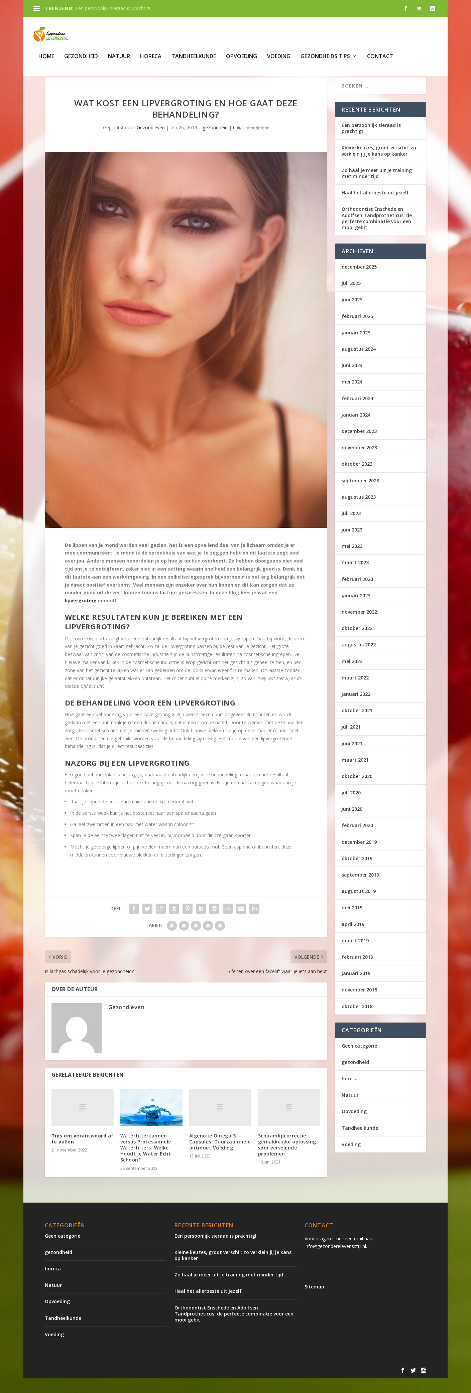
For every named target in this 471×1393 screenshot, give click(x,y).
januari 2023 (356, 610)
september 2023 (360, 495)
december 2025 (359, 282)
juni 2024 (352, 380)
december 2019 (359, 857)
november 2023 (359, 462)
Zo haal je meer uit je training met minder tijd (377, 188)
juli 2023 (351, 528)
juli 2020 (351, 807)
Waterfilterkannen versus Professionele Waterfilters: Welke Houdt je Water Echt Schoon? (145, 1162)
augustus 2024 (359, 363)
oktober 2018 (357, 1021)
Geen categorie (359, 1060)
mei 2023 (352, 561)
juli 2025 (351, 298)
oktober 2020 (357, 791)
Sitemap (314, 1301)
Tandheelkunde (193, 59)
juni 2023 (352, 544)
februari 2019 (357, 971)
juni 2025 (352, 314)
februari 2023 (357, 594)
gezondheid (81, 59)
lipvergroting (81, 615)
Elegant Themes (100, 1385)
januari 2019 (356, 988)
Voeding (278, 59)
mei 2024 (352, 397)
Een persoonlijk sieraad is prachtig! (113, 8)
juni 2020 (352, 824)
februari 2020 (357, 840)
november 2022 (359, 626)
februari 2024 (357, 413)
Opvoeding (241, 59)
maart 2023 (355, 577)
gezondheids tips (325, 59)
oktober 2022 (357, 643)
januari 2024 (356, 429)
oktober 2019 (357, 873)
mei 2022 (352, 676)
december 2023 (359, 446)
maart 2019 (355, 955)
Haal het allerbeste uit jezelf (375, 207)
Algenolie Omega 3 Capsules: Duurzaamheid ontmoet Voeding (220, 1156)
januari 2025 (356, 347)
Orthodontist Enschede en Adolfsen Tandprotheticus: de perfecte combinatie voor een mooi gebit (377, 233)
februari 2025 (357, 331)
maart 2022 (355, 692)
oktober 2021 (357, 725)
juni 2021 (352, 758)
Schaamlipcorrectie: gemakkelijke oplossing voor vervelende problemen (287, 1159)
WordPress (187, 1385)
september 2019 (360, 889)
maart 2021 (355, 774)
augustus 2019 (359, 906)
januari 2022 (356, 709)
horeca (150, 59)
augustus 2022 (359, 659)
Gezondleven (151, 142)
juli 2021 (351, 742)
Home (46, 59)
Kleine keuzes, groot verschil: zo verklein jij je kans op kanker (379, 165)
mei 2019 (352, 922)
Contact (380, 59)
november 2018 (359, 1004)
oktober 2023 (357, 479)
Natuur (119, 59)
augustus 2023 (359, 511)
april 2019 (353, 939)
